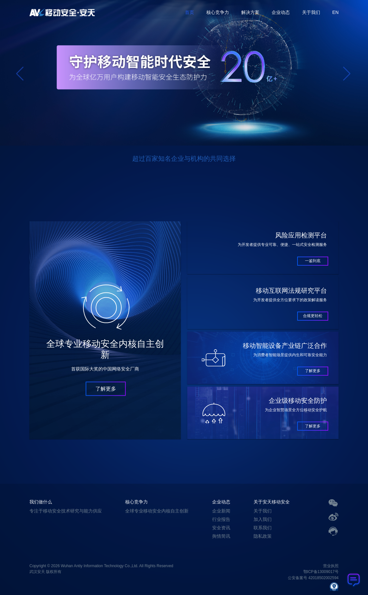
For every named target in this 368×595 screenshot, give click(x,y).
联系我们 (263, 527)
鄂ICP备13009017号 (321, 572)
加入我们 (263, 519)
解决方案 (250, 12)
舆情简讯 (221, 536)
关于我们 (311, 12)
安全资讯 (221, 527)
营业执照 (331, 566)
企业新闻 (221, 510)
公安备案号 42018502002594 (313, 578)
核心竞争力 (217, 12)
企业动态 (281, 12)
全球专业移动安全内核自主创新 (157, 510)
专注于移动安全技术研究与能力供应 (65, 510)
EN (335, 12)
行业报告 (221, 519)
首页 (189, 12)
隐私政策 (263, 536)
